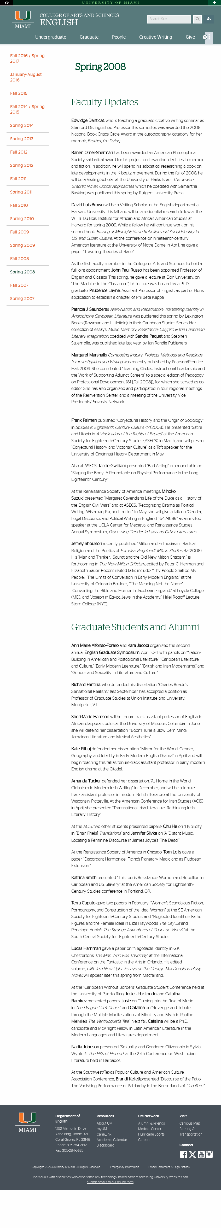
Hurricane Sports (151, 1172)
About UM (104, 1161)
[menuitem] (209, 38)
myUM (102, 1167)
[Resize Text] (202, 52)
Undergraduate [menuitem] (50, 37)
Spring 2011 (21, 230)
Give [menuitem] (190, 37)
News (27, 56)
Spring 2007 (22, 337)
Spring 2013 (21, 177)
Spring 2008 (47, 56)
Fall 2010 (19, 244)
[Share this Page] (212, 53)
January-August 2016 (26, 115)
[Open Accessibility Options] (6, 2)
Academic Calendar (112, 1178)
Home (11, 56)
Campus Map (189, 1161)
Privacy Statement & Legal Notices (169, 1205)
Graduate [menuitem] (89, 37)
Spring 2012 (21, 204)
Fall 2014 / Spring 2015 (27, 148)
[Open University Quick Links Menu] (214, 2)
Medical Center (149, 1167)
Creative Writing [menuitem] (155, 37)
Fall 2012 (18, 190)
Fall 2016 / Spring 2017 (27, 97)
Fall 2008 (19, 297)
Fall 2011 (18, 217)
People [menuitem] (119, 37)
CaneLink (104, 1172)
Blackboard (105, 1183)
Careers (144, 1178)
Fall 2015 (18, 132)
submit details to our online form (110, 1220)
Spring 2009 (22, 284)
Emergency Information (124, 1205)
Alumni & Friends (151, 1161)
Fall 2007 (19, 323)
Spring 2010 (22, 257)
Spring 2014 (22, 164)
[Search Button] (197, 19)
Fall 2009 (19, 270)
